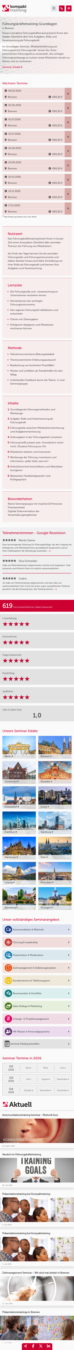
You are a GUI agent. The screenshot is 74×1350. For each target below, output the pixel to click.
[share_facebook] (33, 1346)
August (46, 1079)
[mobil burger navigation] (54, 8)
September (63, 1079)
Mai (45, 1067)
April (28, 1067)
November (45, 1090)
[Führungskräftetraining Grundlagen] (62, 8)
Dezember (63, 1090)
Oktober (28, 1090)
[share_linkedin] (48, 1346)
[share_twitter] (41, 1346)
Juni (62, 1067)
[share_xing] (25, 1346)
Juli (28, 1079)
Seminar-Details (12, 67)
